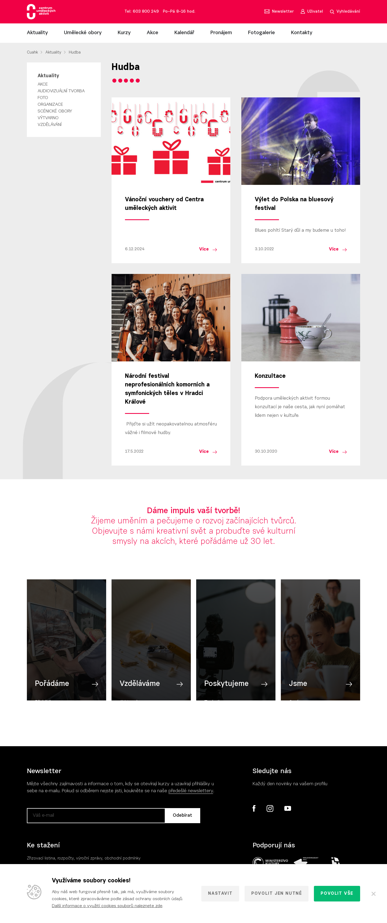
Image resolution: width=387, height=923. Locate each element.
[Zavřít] (373, 893)
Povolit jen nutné (276, 894)
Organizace (50, 105)
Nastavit (220, 894)
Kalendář (184, 33)
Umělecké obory (83, 33)
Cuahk (32, 53)
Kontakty (301, 33)
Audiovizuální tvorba (61, 91)
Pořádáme (52, 687)
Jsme (298, 687)
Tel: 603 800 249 (141, 12)
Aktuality (37, 33)
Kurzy (124, 33)
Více (204, 249)
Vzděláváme (140, 687)
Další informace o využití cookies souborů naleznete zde (107, 906)
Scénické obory (55, 111)
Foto (43, 98)
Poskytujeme (226, 687)
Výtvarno (48, 118)
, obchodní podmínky (121, 859)
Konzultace (270, 376)
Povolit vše (337, 894)
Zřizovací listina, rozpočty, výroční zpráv (63, 859)
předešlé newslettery (191, 791)
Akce (152, 33)
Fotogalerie (261, 33)
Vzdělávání (50, 125)
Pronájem (221, 33)
